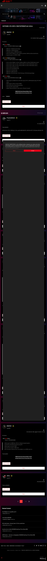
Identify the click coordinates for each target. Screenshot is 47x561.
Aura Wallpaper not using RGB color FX (9, 511)
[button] (3, 101)
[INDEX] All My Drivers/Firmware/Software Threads (23, 91)
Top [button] (2, 558)
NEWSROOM (12, 545)
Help (42, 5)
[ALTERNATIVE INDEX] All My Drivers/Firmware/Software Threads (23, 458)
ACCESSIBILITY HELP (19, 545)
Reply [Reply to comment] (23, 468)
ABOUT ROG (3, 545)
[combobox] (23, 13)
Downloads (4, 20)
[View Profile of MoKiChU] (9, 32)
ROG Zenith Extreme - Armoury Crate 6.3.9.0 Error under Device (13, 523)
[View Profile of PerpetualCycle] (11, 118)
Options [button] (45, 20)
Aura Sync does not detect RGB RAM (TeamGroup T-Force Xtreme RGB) (15, 529)
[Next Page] (29, 501)
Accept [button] (32, 150)
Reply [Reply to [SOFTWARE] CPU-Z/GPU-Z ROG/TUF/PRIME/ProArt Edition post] (23, 106)
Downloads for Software (6, 519)
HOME (7, 545)
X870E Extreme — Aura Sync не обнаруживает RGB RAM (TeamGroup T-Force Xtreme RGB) (18, 535)
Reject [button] (14, 150)
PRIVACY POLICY (18, 550)
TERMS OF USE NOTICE (11, 550)
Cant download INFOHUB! (6, 517)
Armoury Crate (5, 513)
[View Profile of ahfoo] (8, 476)
